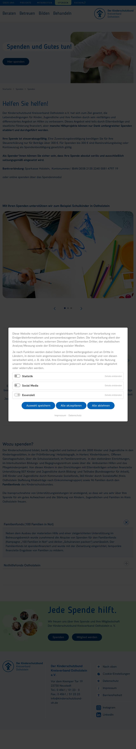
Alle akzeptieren (71, 405)
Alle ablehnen (101, 405)
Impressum (60, 415)
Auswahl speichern (38, 405)
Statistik (27, 376)
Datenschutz (75, 415)
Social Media (30, 385)
